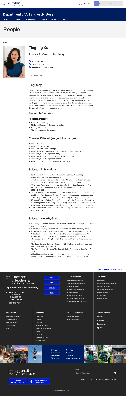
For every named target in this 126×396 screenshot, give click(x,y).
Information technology (43, 328)
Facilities (53, 19)
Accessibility (101, 281)
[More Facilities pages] (58, 19)
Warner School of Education (75, 298)
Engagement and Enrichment (106, 283)
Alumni (8, 328)
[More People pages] (22, 19)
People (18, 19)
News (64, 19)
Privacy (91, 379)
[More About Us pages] (11, 19)
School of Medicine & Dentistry (76, 289)
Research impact (102, 292)
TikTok (69, 353)
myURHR (39, 334)
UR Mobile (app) (41, 340)
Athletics (101, 324)
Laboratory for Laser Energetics (76, 301)
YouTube (70, 350)
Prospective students (12, 317)
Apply (80, 4)
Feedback (83, 379)
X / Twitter (55, 353)
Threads (55, 358)
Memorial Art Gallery (73, 319)
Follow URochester (73, 358)
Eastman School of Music (74, 286)
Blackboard (40, 317)
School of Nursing (72, 292)
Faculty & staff (10, 325)
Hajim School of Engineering (75, 283)
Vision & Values (102, 298)
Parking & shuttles (42, 337)
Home (5, 42)
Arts (100, 328)
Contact (38, 319)
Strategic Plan (101, 295)
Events (100, 320)
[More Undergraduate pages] (37, 19)
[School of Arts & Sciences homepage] (20, 280)
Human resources (42, 325)
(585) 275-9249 (15, 303)
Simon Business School (74, 295)
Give (89, 4)
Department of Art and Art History (28, 14)
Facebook (55, 350)
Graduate (44, 19)
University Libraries (72, 317)
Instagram (55, 355)
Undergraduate (30, 19)
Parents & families (11, 322)
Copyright (98, 379)
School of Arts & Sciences (13, 11)
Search (77, 369)
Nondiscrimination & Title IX (106, 289)
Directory (39, 322)
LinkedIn (69, 355)
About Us (6, 19)
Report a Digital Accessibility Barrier (109, 269)
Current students (11, 319)
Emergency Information (111, 379)
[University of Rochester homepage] (13, 4)
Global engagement (103, 286)
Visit (85, 4)
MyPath (38, 331)
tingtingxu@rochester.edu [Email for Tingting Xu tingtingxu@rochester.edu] (42, 67)
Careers (52, 288)
